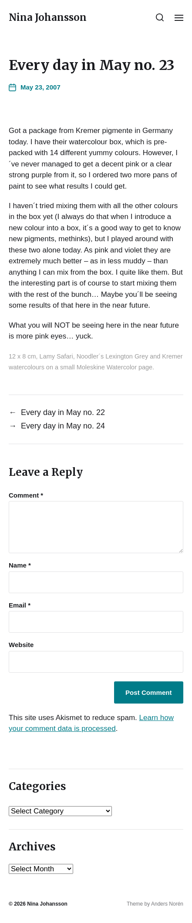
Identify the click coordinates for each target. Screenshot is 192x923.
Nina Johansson (48, 17)
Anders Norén (167, 904)
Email (19, 605)
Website (21, 644)
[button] (160, 17)
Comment (26, 495)
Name (20, 565)
